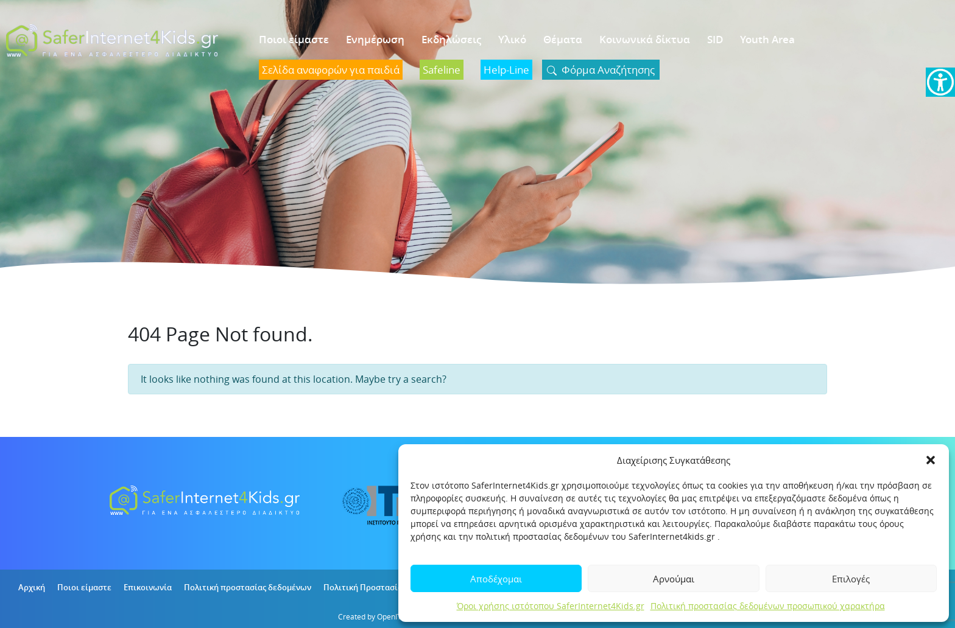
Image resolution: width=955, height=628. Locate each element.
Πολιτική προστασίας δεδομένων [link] (247, 587)
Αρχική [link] (31, 587)
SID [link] (715, 39)
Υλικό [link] (512, 39)
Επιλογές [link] (851, 579)
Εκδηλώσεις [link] (451, 39)
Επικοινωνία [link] (148, 587)
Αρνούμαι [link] (673, 579)
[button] (931, 460)
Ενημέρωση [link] (375, 39)
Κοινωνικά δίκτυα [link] (644, 39)
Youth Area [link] (767, 39)
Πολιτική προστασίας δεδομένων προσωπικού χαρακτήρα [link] (767, 606)
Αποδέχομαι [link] (496, 579)
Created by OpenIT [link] (369, 616)
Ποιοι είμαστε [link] (294, 39)
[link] (940, 82)
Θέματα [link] (562, 39)
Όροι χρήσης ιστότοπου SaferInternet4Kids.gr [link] (550, 606)
